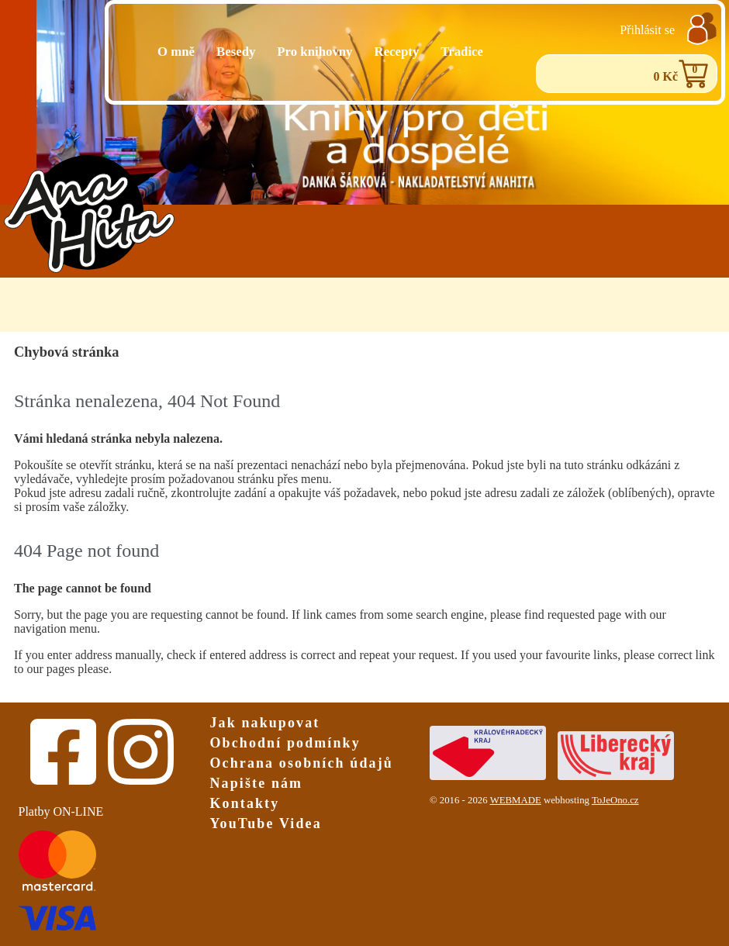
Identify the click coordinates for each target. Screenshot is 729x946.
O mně (176, 51)
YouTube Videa (266, 823)
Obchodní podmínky (285, 743)
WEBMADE (515, 800)
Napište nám (256, 783)
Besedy (235, 51)
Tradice (462, 51)
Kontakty (245, 803)
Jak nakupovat (265, 722)
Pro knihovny (314, 51)
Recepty (397, 51)
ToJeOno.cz (615, 800)
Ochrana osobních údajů (301, 763)
